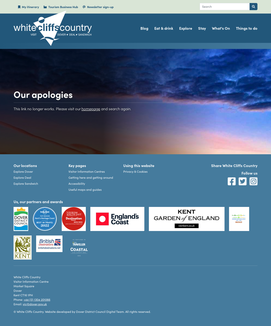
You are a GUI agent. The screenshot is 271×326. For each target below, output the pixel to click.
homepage (90, 108)
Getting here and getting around (91, 177)
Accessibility (77, 183)
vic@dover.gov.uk (35, 304)
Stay (202, 28)
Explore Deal (22, 177)
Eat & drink (163, 28)
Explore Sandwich (26, 183)
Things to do (246, 28)
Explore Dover (23, 171)
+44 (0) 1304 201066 (37, 300)
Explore (185, 28)
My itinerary (28, 7)
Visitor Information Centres (87, 171)
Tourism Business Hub (60, 7)
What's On (221, 28)
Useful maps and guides (85, 189)
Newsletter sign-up (98, 7)
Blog (144, 28)
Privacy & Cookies (135, 171)
